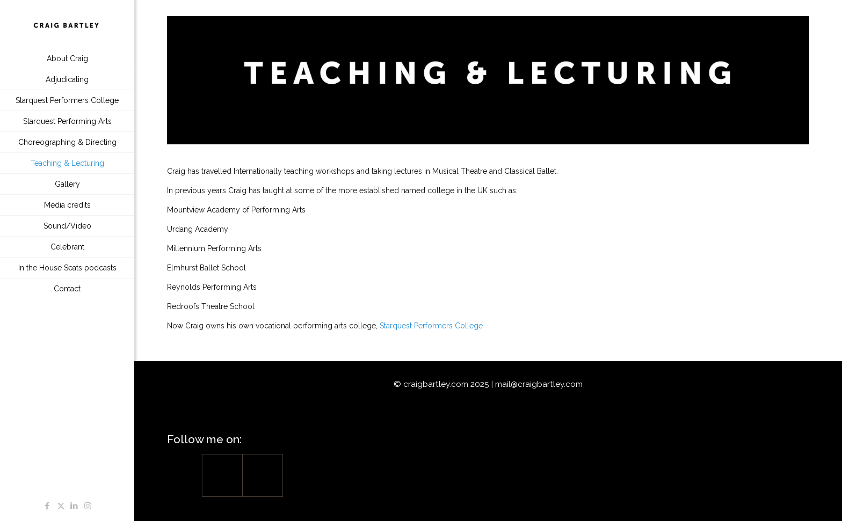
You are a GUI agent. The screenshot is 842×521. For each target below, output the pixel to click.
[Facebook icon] (47, 506)
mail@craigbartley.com (539, 384)
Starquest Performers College (431, 325)
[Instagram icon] (88, 506)
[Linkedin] (263, 475)
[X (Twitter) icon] (61, 506)
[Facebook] (222, 475)
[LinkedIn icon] (74, 506)
